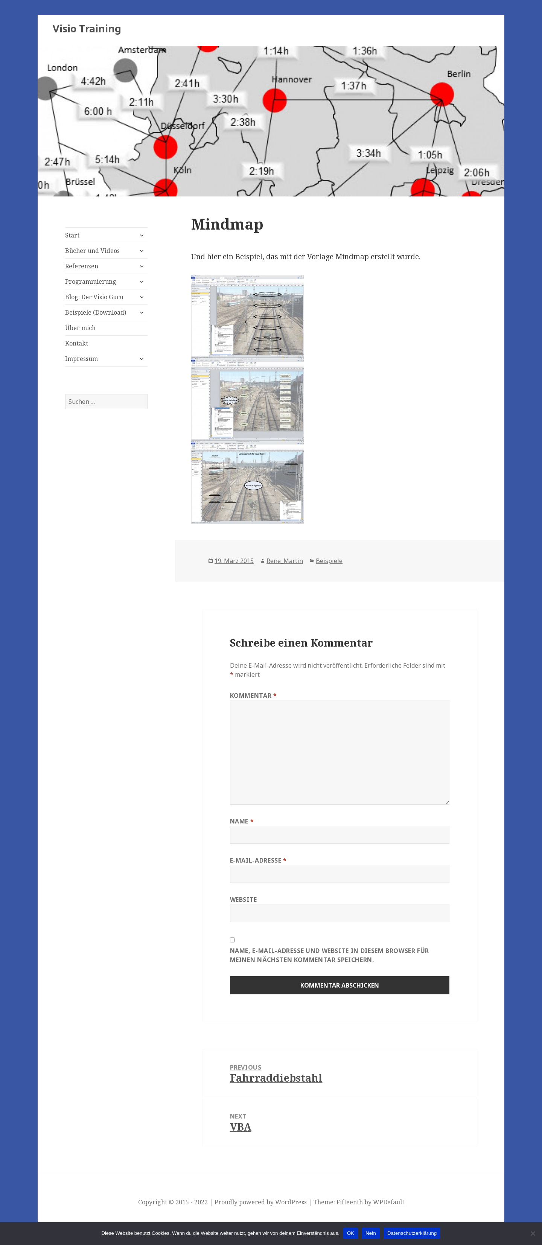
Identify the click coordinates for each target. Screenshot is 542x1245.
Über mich (80, 328)
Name (242, 821)
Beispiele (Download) (95, 312)
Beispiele (329, 561)
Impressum (81, 359)
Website (243, 899)
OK (350, 1233)
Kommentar (253, 695)
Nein (370, 1233)
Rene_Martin (284, 561)
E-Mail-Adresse (258, 860)
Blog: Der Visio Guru (94, 297)
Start (72, 235)
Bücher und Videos (92, 251)
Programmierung (90, 281)
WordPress (291, 1202)
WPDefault (388, 1202)
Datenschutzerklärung (412, 1233)
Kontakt (76, 343)
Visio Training (87, 28)
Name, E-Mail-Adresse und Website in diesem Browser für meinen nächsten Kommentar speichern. (329, 955)
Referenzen (81, 266)
